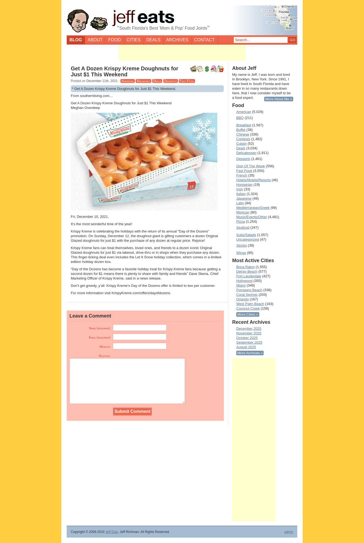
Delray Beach (246, 271)
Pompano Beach (249, 290)
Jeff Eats (112, 532)
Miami (241, 285)
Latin (240, 203)
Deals (153, 39)
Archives (177, 39)
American (128, 81)
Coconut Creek (248, 308)
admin (288, 531)
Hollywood (244, 281)
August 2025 (246, 347)
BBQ (240, 118)
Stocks (241, 245)
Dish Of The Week (250, 166)
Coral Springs (247, 295)
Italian (241, 194)
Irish (239, 189)
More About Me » (278, 99)
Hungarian (244, 185)
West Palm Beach (250, 304)
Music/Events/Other (251, 217)
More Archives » (250, 353)
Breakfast (143, 81)
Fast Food (187, 81)
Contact (204, 39)
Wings (241, 253)
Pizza (240, 221)
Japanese (243, 198)
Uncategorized (247, 239)
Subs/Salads (246, 235)
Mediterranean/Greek (253, 208)
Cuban (241, 144)
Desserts (170, 81)
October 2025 (247, 338)
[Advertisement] (182, 53)
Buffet (240, 130)
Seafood (242, 227)
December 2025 (248, 329)
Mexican (242, 212)
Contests (243, 139)
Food (114, 39)
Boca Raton (245, 267)
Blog (75, 39)
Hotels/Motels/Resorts (253, 180)
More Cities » (247, 314)
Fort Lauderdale (248, 276)
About (95, 39)
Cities (134, 39)
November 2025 (248, 333)
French (241, 175)
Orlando (242, 299)
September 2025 (249, 342)
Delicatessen (246, 153)
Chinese (242, 134)
